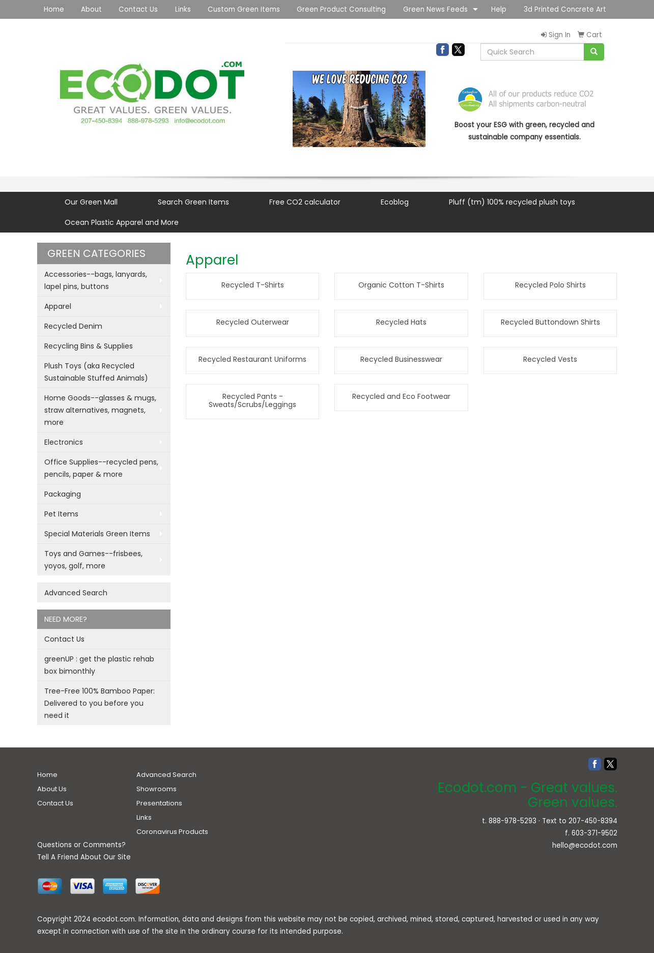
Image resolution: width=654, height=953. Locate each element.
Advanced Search (75, 593)
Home (54, 9)
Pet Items (61, 514)
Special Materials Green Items (97, 534)
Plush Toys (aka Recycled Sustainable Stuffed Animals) (96, 372)
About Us (52, 789)
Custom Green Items (244, 9)
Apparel (57, 306)
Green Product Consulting (341, 9)
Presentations (159, 803)
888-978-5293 (512, 821)
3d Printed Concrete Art (565, 9)
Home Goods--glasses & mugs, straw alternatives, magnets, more (100, 410)
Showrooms (156, 789)
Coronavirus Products (172, 831)
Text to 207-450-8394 (579, 821)
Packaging (62, 494)
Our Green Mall (91, 202)
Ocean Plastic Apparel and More (122, 222)
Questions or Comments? (81, 845)
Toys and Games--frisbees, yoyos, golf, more (93, 559)
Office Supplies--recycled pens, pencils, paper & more (101, 468)
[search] (594, 52)
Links (183, 9)
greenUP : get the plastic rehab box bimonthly (99, 665)
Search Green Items (193, 202)
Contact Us (138, 9)
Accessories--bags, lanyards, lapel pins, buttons (95, 280)
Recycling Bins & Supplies (88, 346)
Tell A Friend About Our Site (84, 857)
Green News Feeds (435, 9)
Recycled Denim (73, 326)
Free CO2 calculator (304, 202)
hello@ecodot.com (584, 845)
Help (498, 9)
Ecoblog (395, 202)
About (91, 9)
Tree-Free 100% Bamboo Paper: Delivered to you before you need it (99, 703)
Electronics (63, 442)
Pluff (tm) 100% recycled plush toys (512, 202)
